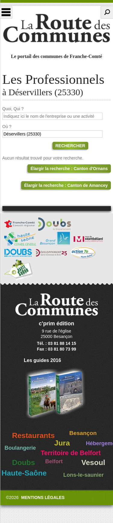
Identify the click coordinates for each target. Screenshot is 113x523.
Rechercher (70, 145)
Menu (6, 12)
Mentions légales (42, 497)
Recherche (107, 12)
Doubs (23, 462)
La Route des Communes (56, 28)
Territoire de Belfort (71, 453)
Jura (62, 443)
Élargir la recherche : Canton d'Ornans (69, 168)
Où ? (6, 126)
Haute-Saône (24, 473)
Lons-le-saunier (83, 475)
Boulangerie (20, 448)
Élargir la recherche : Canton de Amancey (66, 185)
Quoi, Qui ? (13, 108)
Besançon (83, 433)
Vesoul (93, 462)
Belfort (54, 461)
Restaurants (33, 435)
